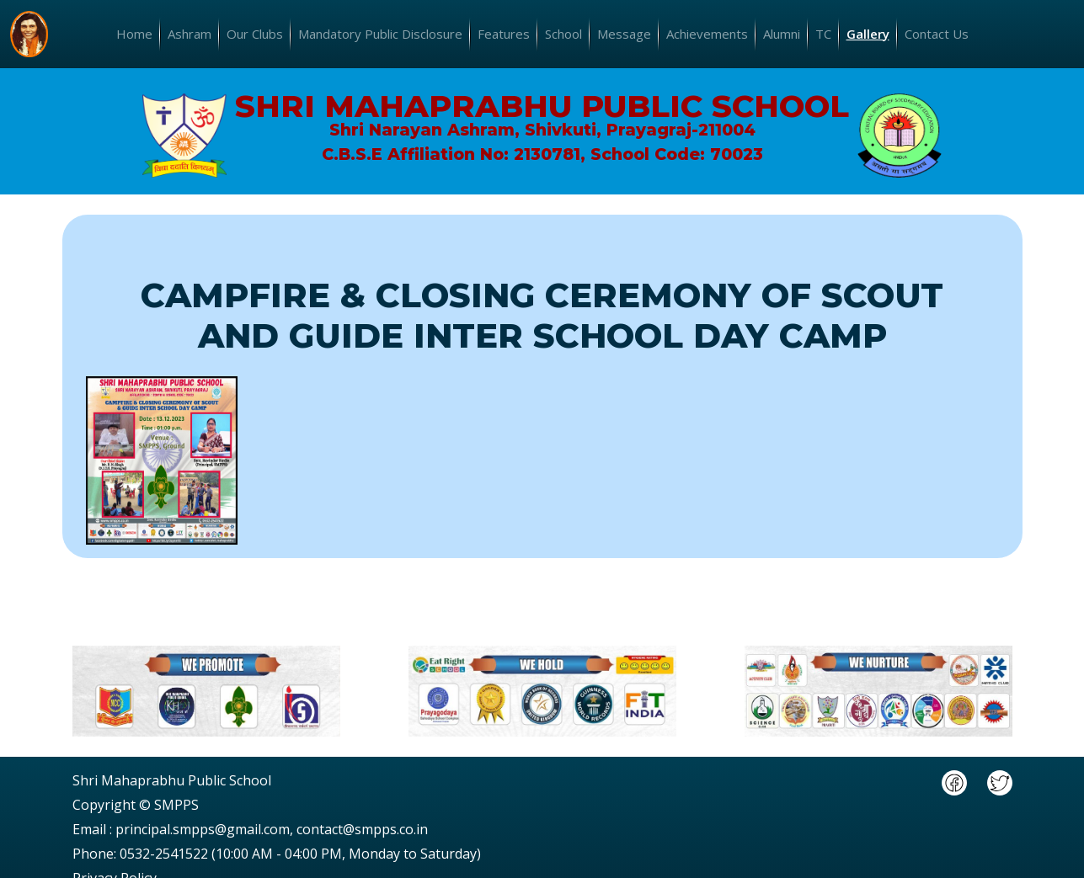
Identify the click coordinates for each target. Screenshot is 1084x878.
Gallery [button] (867, 33)
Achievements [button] (707, 33)
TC (823, 33)
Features (504, 33)
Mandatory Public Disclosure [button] (380, 33)
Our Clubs (255, 33)
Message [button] (624, 33)
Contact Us (937, 33)
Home (134, 33)
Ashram (189, 33)
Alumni (781, 33)
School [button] (563, 33)
